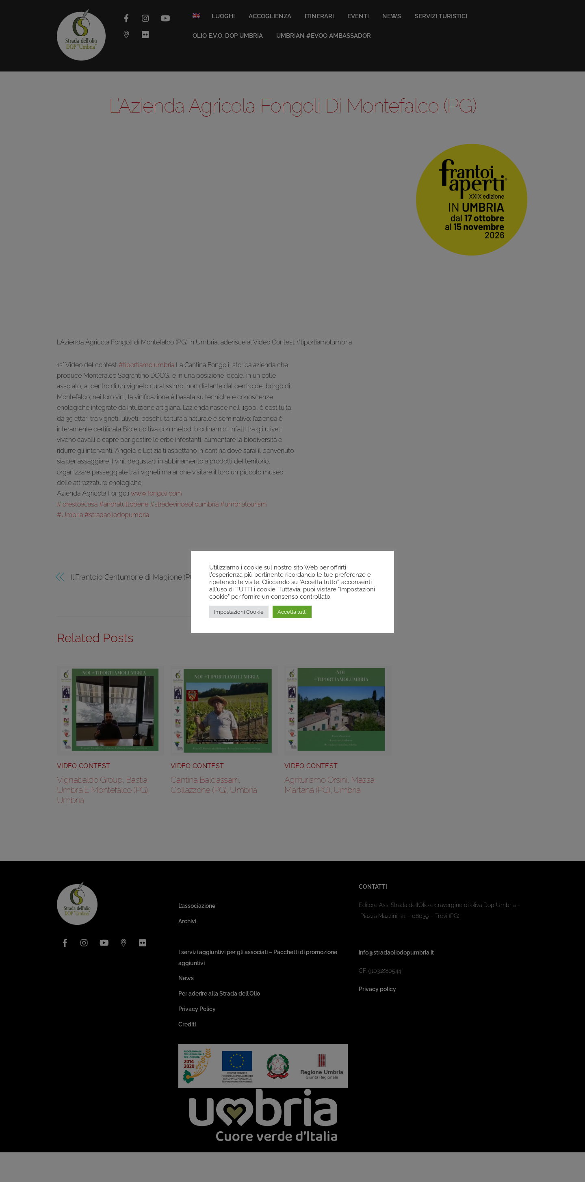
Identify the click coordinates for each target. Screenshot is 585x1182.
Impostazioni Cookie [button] (239, 612)
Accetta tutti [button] (292, 612)
